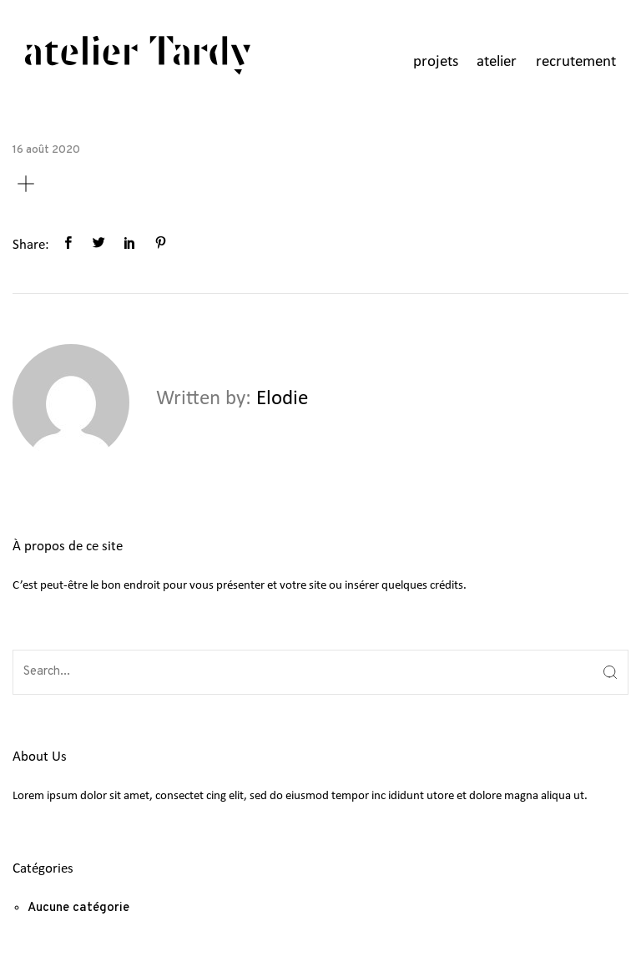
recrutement (576, 62)
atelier (497, 62)
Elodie (282, 398)
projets (435, 62)
